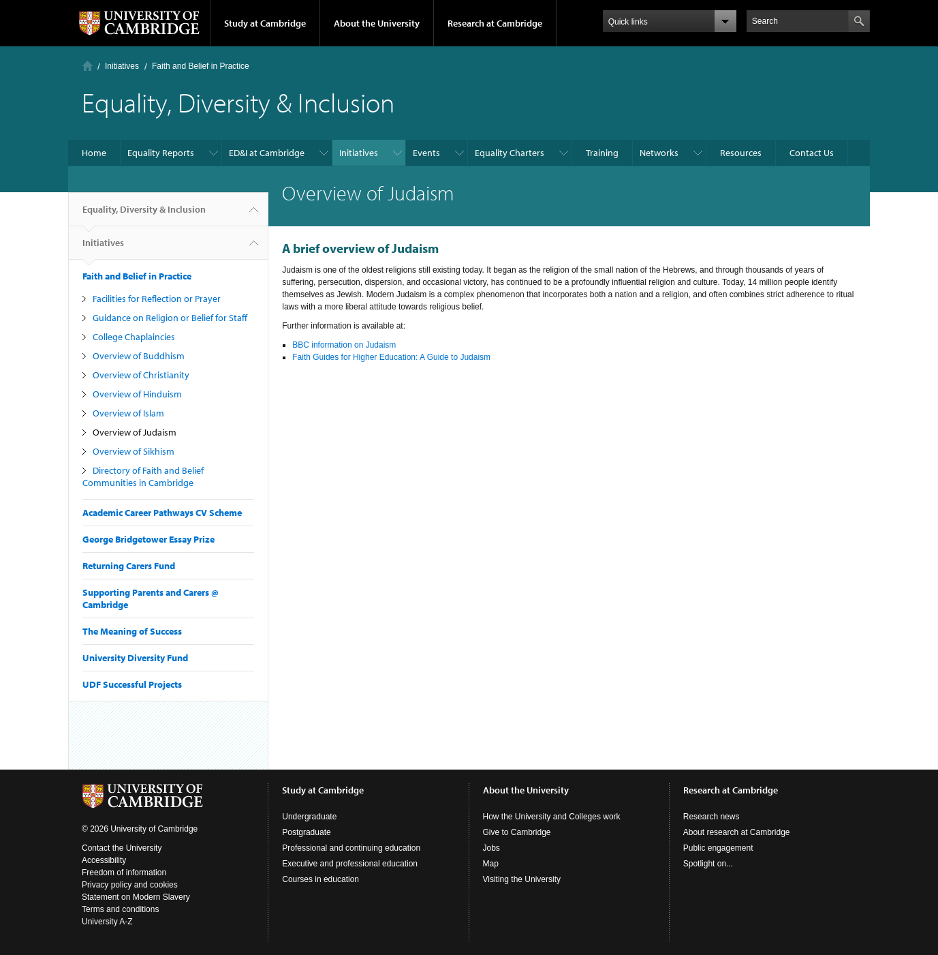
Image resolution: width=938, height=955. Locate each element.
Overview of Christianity (141, 375)
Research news (711, 816)
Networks (659, 153)
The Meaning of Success (132, 631)
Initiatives (122, 66)
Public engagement (718, 848)
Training (602, 153)
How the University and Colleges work (552, 816)
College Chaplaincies (134, 337)
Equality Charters (509, 153)
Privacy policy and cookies (130, 885)
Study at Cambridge (265, 23)
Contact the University (121, 848)
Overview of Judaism (134, 432)
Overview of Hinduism (137, 394)
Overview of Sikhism (133, 451)
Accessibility (104, 860)
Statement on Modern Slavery (136, 897)
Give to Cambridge (517, 832)
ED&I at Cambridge (266, 153)
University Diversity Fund (135, 658)
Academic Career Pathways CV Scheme (162, 512)
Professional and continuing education (351, 848)
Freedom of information (124, 872)
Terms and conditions (120, 909)
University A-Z (107, 921)
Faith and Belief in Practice (200, 66)
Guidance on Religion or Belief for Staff (170, 318)
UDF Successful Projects (132, 684)
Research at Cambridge (495, 23)
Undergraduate (309, 816)
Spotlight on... (708, 863)
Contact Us (812, 153)
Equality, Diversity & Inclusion (144, 214)
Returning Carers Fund (128, 566)
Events (426, 153)
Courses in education (320, 879)
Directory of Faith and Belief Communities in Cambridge (143, 476)
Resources (741, 153)
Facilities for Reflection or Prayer (157, 298)
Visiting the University (522, 879)
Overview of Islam (128, 413)
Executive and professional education (350, 863)
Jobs (491, 848)
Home (87, 66)
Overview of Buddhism (139, 356)
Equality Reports (160, 153)
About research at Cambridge (736, 832)
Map (491, 863)
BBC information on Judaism (344, 345)
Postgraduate (306, 832)
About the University (377, 23)
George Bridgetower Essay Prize (148, 539)
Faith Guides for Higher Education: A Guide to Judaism (391, 357)
